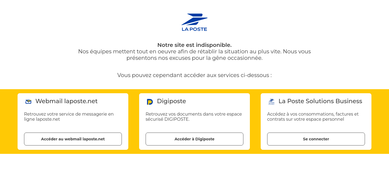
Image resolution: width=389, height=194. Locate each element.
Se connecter (316, 139)
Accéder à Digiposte (194, 139)
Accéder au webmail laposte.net (73, 139)
